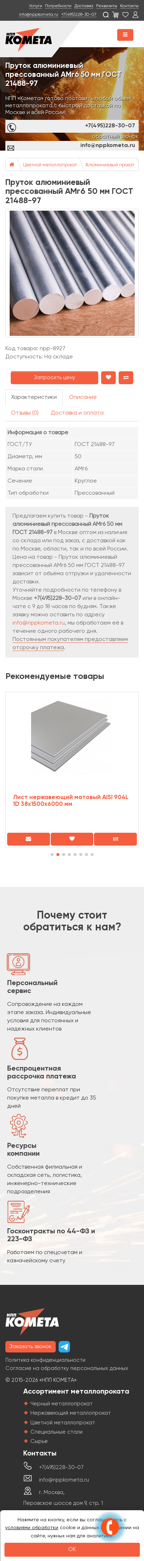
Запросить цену (54, 377)
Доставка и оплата (77, 413)
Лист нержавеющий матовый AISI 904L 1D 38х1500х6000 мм (71, 800)
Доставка (83, 6)
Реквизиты (106, 6)
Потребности (58, 6)
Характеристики (34, 397)
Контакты (129, 6)
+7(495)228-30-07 (78, 15)
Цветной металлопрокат (50, 165)
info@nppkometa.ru (38, 15)
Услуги (35, 6)
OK (72, 1549)
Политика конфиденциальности (45, 1360)
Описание (83, 397)
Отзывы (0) (25, 413)
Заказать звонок (30, 1346)
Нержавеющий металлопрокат (70, 1413)
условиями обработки (31, 1527)
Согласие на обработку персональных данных (66, 1368)
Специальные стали (56, 1432)
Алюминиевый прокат (109, 165)
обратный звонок (115, 137)
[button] (52, 854)
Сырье (39, 1441)
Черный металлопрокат (61, 1403)
